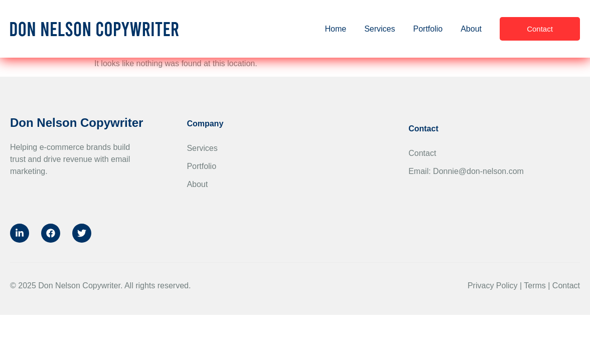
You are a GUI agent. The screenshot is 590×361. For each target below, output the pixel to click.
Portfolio (427, 29)
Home (335, 29)
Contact (422, 153)
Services (379, 29)
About (471, 29)
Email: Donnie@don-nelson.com (466, 171)
